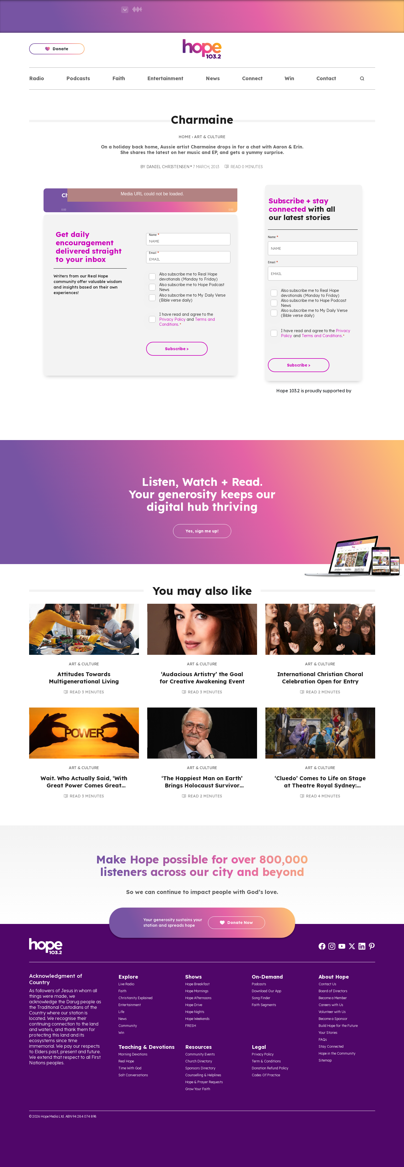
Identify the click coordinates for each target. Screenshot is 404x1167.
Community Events (200, 1054)
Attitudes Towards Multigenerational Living (84, 678)
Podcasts (78, 78)
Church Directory (198, 1061)
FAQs (323, 1039)
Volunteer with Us (332, 1012)
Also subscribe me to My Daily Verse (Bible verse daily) (192, 298)
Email (154, 253)
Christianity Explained (135, 998)
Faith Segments (264, 1005)
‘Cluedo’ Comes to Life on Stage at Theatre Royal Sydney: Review (320, 785)
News (213, 78)
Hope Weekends (197, 1019)
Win (289, 78)
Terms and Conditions (322, 335)
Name (154, 235)
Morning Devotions (133, 1054)
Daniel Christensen (167, 166)
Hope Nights (194, 1012)
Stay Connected (331, 1046)
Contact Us (327, 984)
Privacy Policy (172, 319)
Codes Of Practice (266, 1075)
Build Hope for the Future (338, 1026)
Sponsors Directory (200, 1068)
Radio (36, 78)
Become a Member (333, 998)
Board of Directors (333, 991)
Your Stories (328, 1032)
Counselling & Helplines (203, 1075)
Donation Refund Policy (270, 1068)
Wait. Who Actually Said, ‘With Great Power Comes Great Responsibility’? (83, 785)
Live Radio (126, 984)
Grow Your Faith (197, 1089)
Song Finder (261, 998)
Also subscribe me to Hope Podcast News (191, 287)
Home (185, 136)
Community (127, 1026)
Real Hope (126, 1061)
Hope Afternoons (198, 998)
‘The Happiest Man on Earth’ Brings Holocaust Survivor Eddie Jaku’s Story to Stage (202, 785)
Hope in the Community (337, 1053)
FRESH (190, 1026)
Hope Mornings (197, 991)
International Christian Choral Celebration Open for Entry (320, 678)
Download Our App (266, 991)
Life (121, 1012)
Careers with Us (331, 1005)
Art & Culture (209, 136)
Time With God (129, 1068)
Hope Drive (193, 1005)
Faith (118, 78)
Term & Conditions (266, 1061)
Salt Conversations (133, 1075)
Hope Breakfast (197, 984)
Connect (252, 78)
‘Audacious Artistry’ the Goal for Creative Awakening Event (202, 678)
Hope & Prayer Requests (204, 1082)
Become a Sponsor (333, 1019)
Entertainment (165, 78)
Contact (326, 78)
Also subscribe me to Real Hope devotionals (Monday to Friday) (188, 277)
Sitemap (325, 1060)
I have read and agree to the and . (187, 319)
